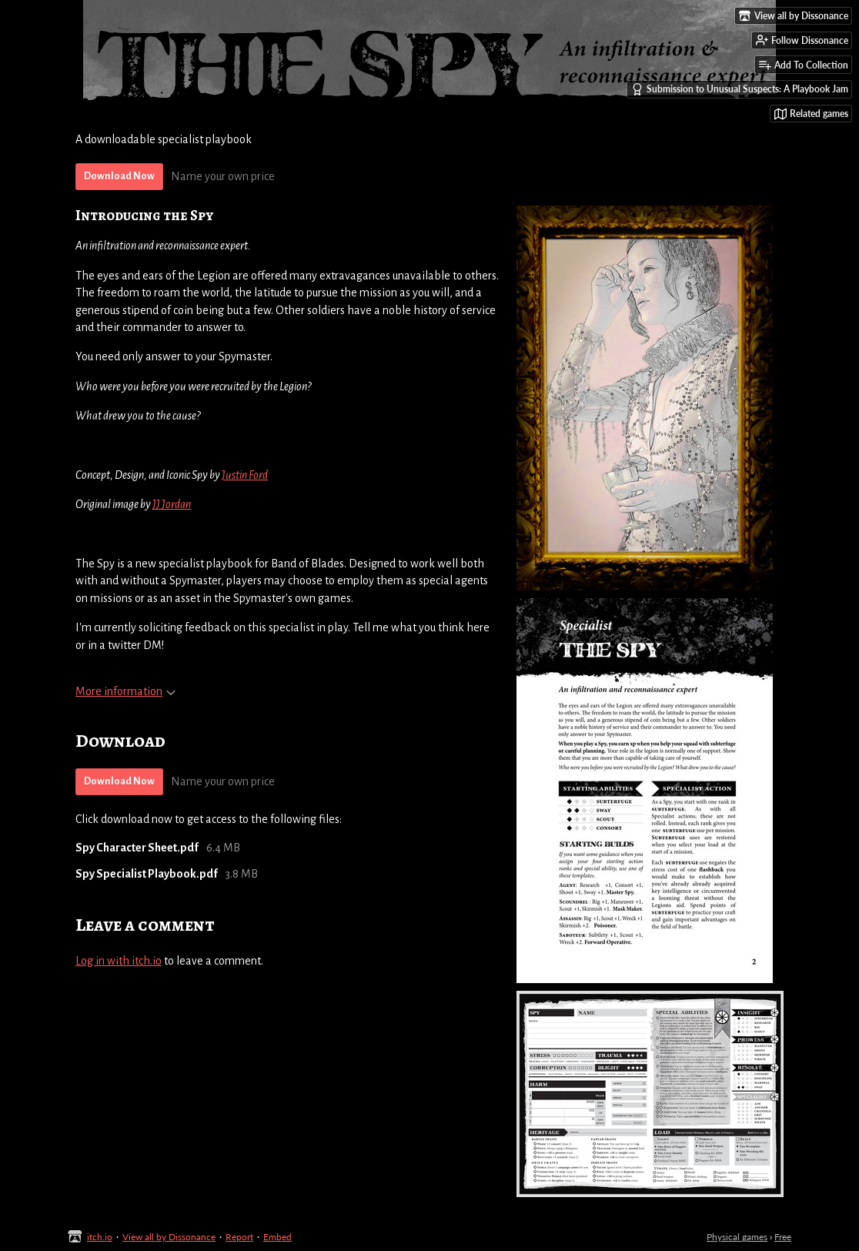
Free (782, 1237)
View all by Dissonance (169, 1237)
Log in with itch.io (118, 961)
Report (239, 1237)
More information (125, 691)
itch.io (99, 1237)
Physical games (737, 1237)
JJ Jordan (171, 504)
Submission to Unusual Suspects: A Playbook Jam (739, 89)
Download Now (119, 176)
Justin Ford (245, 475)
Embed (277, 1237)
